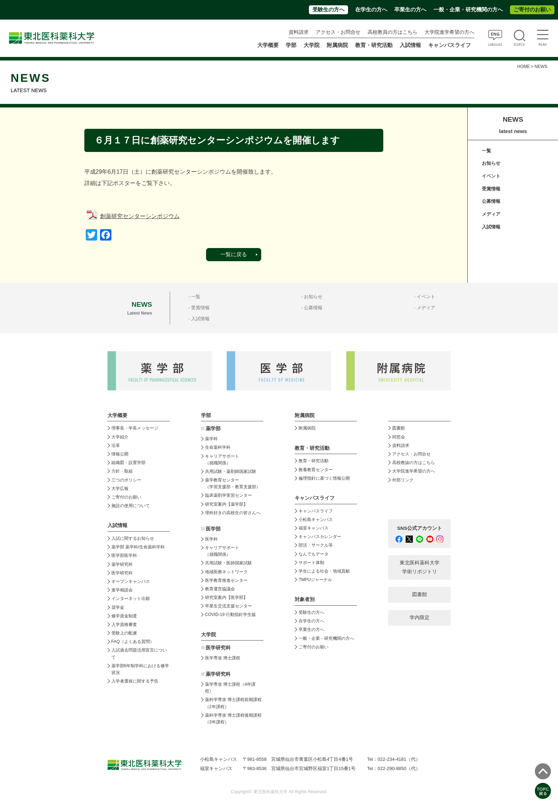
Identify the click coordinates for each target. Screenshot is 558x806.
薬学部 (213, 428)
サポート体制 (311, 562)
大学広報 (119, 488)
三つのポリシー (126, 480)
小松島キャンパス (316, 519)
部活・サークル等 (316, 545)
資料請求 (299, 32)
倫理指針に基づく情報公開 (324, 478)
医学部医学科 (124, 555)
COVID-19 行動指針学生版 (230, 614)
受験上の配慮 (124, 633)
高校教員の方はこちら (392, 32)
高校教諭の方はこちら (413, 462)
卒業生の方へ (410, 9)
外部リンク (403, 480)
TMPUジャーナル (315, 579)
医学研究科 (122, 572)
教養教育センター (316, 469)
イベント (491, 176)
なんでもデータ (313, 554)
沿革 (115, 445)
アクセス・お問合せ (338, 32)
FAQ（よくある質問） (132, 641)
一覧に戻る (233, 254)
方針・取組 (122, 471)
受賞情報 (491, 188)
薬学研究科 (122, 564)
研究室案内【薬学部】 (226, 504)
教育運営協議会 (220, 588)
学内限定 (420, 617)
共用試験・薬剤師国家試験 (230, 471)
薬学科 (211, 438)
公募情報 (491, 201)
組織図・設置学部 (128, 462)
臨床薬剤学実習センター (228, 495)
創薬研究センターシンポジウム (140, 216)
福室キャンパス (313, 528)
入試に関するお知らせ (132, 538)
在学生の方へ (371, 9)
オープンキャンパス (130, 581)
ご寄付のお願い (532, 9)
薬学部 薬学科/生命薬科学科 (138, 546)
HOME (523, 66)
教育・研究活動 (313, 460)
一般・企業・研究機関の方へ (468, 9)
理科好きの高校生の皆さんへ (232, 512)
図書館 (398, 428)
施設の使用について (130, 505)
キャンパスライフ (316, 511)
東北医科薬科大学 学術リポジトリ (419, 567)
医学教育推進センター (226, 580)
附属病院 (337, 45)
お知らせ (491, 163)
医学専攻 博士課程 (222, 657)
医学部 (213, 529)
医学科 (211, 539)
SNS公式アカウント (419, 528)
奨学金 (117, 607)
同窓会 (398, 436)
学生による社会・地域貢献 (324, 571)
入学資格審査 (124, 624)
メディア (491, 214)
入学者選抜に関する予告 (134, 681)
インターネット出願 (130, 598)
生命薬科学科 (218, 447)
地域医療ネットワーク (226, 571)
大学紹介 (119, 436)
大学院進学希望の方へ (449, 32)
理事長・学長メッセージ (134, 428)
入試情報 (491, 227)
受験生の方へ (328, 9)
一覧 (486, 150)
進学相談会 (122, 590)
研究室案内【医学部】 (226, 597)
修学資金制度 (124, 615)
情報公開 (119, 454)
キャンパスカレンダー (320, 536)
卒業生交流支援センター (228, 606)
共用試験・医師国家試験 (228, 562)
